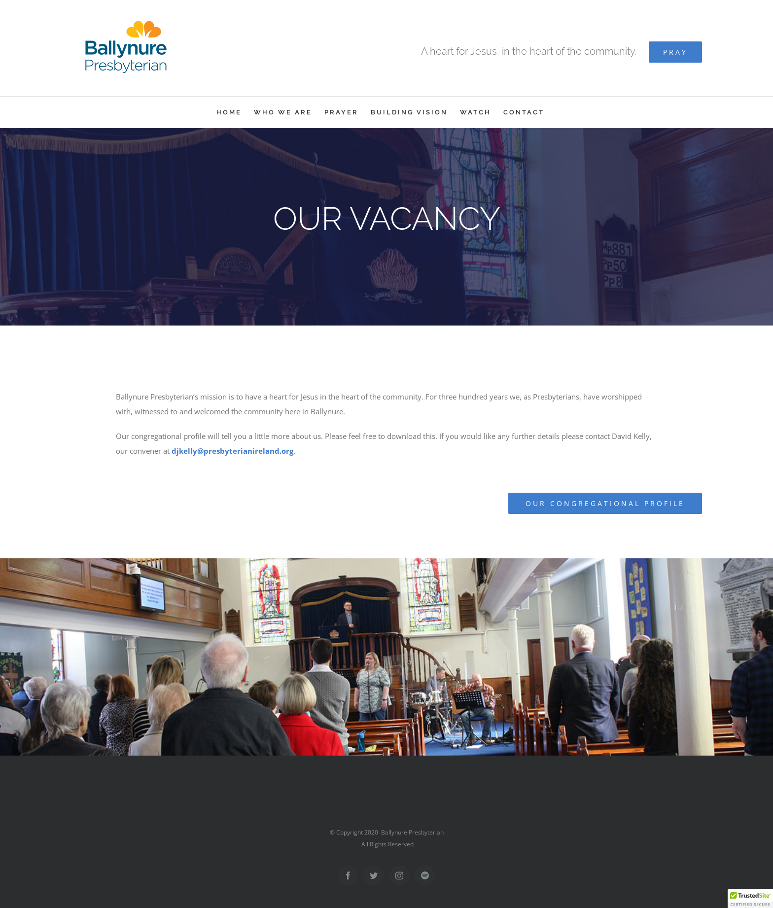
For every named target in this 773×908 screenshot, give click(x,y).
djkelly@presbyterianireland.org (232, 451)
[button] (750, 898)
